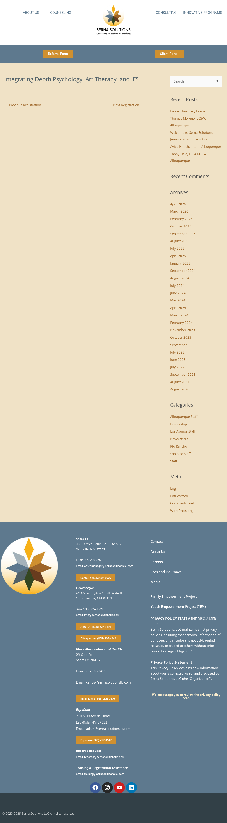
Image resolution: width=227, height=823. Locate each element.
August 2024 (179, 278)
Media (155, 582)
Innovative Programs (202, 13)
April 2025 (178, 256)
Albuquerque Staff (183, 416)
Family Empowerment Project (174, 596)
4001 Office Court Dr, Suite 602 (98, 544)
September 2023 (182, 345)
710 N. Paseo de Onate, (94, 716)
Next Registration (128, 105)
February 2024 (181, 322)
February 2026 (181, 219)
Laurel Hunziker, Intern (187, 111)
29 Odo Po (84, 654)
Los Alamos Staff (182, 431)
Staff (173, 461)
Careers (157, 561)
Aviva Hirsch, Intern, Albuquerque (195, 146)
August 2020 (179, 389)
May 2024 (177, 300)
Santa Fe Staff (180, 453)
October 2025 (180, 226)
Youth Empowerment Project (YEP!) (178, 606)
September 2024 (182, 270)
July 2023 (177, 352)
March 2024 (179, 315)
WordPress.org (181, 510)
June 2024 (178, 293)
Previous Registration (23, 105)
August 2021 (179, 382)
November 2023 (182, 330)
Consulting (166, 13)
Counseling (60, 13)
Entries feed (179, 496)
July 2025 (177, 248)
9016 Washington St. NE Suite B (99, 593)
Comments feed (182, 503)
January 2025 (180, 263)
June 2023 (178, 359)
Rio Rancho (178, 446)
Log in (174, 488)
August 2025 (179, 241)
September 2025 (182, 233)
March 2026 (179, 211)
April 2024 (178, 307)
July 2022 (177, 367)
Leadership (178, 424)
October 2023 (180, 337)
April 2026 (178, 204)
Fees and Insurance (166, 572)
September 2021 (182, 374)
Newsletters (179, 439)
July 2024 (177, 285)
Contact (157, 541)
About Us (31, 13)
